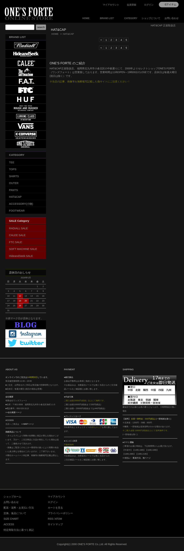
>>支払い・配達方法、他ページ (137, 458)
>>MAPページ (27, 424)
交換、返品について (15, 513)
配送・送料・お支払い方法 (19, 507)
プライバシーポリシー (60, 513)
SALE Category (19, 220)
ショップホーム (12, 496)
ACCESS (9, 524)
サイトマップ (55, 524)
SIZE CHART (11, 518)
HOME (85, 18)
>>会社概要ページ (13, 412)
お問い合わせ (172, 18)
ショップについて (151, 18)
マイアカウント (111, 4)
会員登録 (131, 4)
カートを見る (55, 507)
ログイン (148, 4)
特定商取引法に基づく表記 (19, 529)
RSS (50, 518)
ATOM (58, 518)
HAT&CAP (68, 34)
